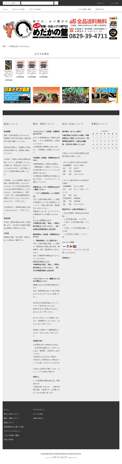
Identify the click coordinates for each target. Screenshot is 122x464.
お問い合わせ (98, 9)
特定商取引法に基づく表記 (14, 427)
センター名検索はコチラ (42, 220)
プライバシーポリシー (12, 431)
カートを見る (38, 414)
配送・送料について (11, 418)
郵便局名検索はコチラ (41, 261)
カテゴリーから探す (17, 9)
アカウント (99, 3)
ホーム (5, 9)
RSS (5, 440)
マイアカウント (39, 410)
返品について (9, 422)
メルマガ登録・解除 (83, 9)
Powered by (61, 457)
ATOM (11, 440)
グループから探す (33, 9)
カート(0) (113, 3)
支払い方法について (11, 414)
